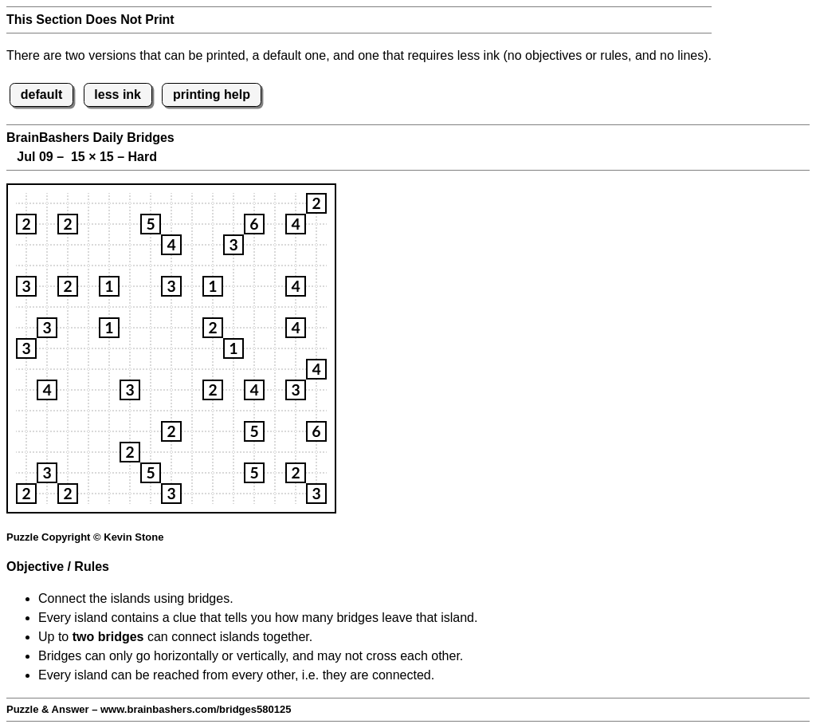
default (41, 94)
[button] (316, 203)
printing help (211, 94)
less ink (117, 94)
